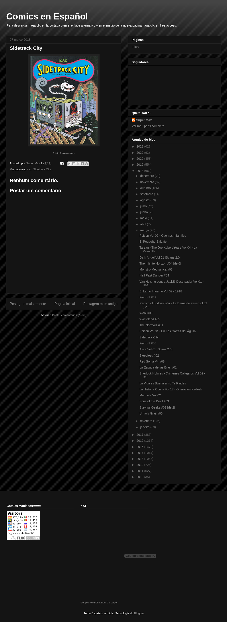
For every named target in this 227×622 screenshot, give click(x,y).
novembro (147, 182)
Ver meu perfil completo (148, 126)
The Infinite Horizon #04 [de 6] (160, 263)
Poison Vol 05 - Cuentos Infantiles (162, 235)
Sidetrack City (42, 169)
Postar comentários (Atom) (69, 315)
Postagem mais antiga (100, 304)
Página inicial (65, 304)
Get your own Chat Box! (93, 602)
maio (144, 218)
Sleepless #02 (149, 355)
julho (143, 206)
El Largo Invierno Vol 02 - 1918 (160, 291)
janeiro (145, 427)
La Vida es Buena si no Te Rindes (162, 383)
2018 (140, 171)
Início (135, 46)
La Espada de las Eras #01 (158, 367)
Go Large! (112, 602)
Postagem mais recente (28, 304)
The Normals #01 (151, 325)
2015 (140, 447)
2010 (140, 477)
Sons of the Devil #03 (154, 401)
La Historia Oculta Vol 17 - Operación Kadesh (170, 389)
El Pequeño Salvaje (152, 241)
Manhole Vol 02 (150, 395)
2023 (140, 146)
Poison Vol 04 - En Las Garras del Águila (167, 331)
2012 (140, 464)
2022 (140, 152)
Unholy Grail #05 (150, 413)
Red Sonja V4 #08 (152, 361)
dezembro (147, 176)
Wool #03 (146, 313)
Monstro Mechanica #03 (155, 269)
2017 (140, 434)
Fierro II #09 (147, 297)
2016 (140, 440)
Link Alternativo (63, 153)
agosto (145, 200)
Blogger (139, 613)
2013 (140, 459)
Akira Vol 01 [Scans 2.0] (155, 349)
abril (143, 224)
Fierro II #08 (147, 343)
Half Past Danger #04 (154, 275)
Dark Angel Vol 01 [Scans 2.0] (159, 257)
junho (144, 212)
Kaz (29, 169)
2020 (140, 158)
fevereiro (146, 421)
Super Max (144, 120)
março (145, 230)
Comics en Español (47, 16)
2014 (140, 453)
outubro (145, 188)
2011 (140, 471)
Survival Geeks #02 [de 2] (157, 407)
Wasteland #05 (149, 319)
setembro (147, 194)
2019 (140, 164)
